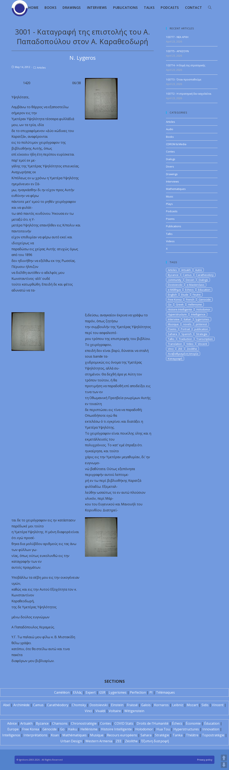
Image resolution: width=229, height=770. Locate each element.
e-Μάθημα (174, 289)
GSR (102, 692)
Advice (12, 723)
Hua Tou (163, 729)
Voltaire (115, 711)
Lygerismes (117, 692)
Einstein (117, 705)
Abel (6, 705)
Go (170, 304)
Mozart (192, 705)
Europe (13, 729)
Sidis (205, 705)
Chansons (60, 723)
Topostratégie (213, 735)
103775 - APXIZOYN (177, 51)
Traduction (185, 339)
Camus (187, 275)
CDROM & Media (176, 144)
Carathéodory (57, 705)
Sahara (172, 334)
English (172, 294)
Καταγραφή (175, 358)
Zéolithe (131, 741)
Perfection (138, 692)
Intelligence (198, 314)
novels (187, 324)
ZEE (180, 349)
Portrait (185, 329)
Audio (169, 129)
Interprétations (35, 735)
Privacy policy (204, 759)
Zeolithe (192, 349)
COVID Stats (123, 723)
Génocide (49, 729)
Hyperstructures (186, 729)
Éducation (211, 723)
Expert (91, 692)
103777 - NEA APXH (177, 37)
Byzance (173, 275)
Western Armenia (98, 741)
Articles (41, 67)
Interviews (172, 181)
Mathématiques (74, 735)
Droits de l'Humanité (152, 723)
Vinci (171, 349)
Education (204, 289)
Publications (173, 226)
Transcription (204, 339)
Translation (175, 344)
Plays (169, 204)
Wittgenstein (134, 711)
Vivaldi (100, 711)
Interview (173, 319)
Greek (180, 304)
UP (224, 758)
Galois (146, 705)
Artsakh (186, 270)
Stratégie (162, 735)
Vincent (202, 344)
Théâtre (192, 735)
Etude (184, 294)
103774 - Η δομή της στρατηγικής (185, 65)
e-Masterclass (195, 285)
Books (170, 137)
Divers (170, 166)
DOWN (224, 765)
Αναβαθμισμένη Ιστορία (183, 354)
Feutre (197, 294)
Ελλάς (77, 692)
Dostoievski (175, 285)
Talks (169, 234)
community (174, 280)
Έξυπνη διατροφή (155, 741)
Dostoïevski (98, 705)
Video (190, 344)
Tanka (177, 735)
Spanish (186, 334)
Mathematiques (176, 189)
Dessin (190, 280)
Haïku (72, 729)
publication (201, 329)
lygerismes (202, 319)
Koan (55, 735)
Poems (170, 219)
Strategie (201, 334)
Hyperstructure (177, 314)
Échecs (177, 723)
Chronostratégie (84, 723)
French (190, 299)
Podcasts (171, 211)
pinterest (201, 324)
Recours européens (122, 735)
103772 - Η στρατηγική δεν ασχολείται (188, 93)
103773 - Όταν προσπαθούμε (183, 79)
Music (169, 196)
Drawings (172, 174)
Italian (187, 319)
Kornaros (161, 705)
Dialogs (170, 159)
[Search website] (209, 7)
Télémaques (165, 692)
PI (150, 692)
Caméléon (62, 692)
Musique (173, 324)
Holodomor (203, 309)
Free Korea (175, 299)
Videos (170, 241)
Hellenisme (195, 304)
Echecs (189, 289)
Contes (170, 151)
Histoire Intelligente (180, 309)
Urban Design (71, 741)
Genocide (205, 299)
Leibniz (177, 705)
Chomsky (79, 705)
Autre (198, 270)
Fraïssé (132, 705)
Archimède (21, 705)
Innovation (210, 729)
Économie (193, 723)
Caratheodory (205, 275)
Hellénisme (88, 729)
